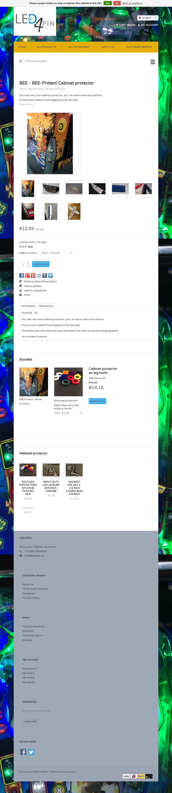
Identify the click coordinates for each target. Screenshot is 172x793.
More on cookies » (132, 3)
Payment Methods (33, 626)
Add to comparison (33, 290)
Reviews (46, 306)
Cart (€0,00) (126, 25)
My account (148, 25)
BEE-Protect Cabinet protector (47, 89)
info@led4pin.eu (34, 555)
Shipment (28, 631)
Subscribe (30, 721)
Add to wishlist (30, 286)
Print (24, 295)
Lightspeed (70, 771)
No (117, 3)
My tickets (28, 677)
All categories (79, 47)
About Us (107, 47)
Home (22, 47)
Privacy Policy (30, 598)
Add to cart (40, 264)
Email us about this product (38, 281)
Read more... (26, 104)
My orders (28, 673)
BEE (30, 246)
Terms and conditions (35, 588)
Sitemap (27, 640)
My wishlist (28, 682)
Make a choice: (29, 253)
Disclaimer (28, 593)
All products (46, 47)
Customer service (139, 47)
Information (28, 306)
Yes (108, 3)
